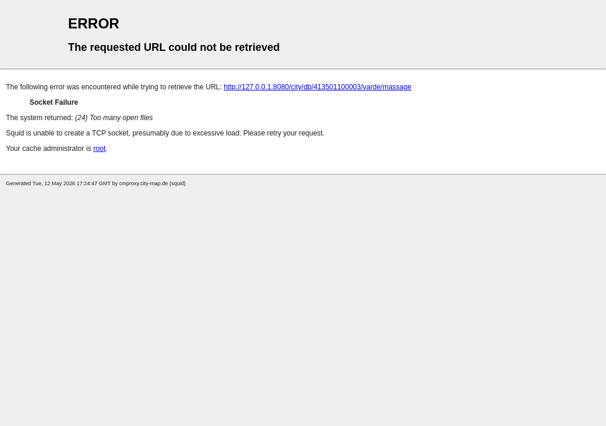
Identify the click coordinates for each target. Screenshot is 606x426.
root (100, 148)
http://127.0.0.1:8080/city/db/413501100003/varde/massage (317, 87)
